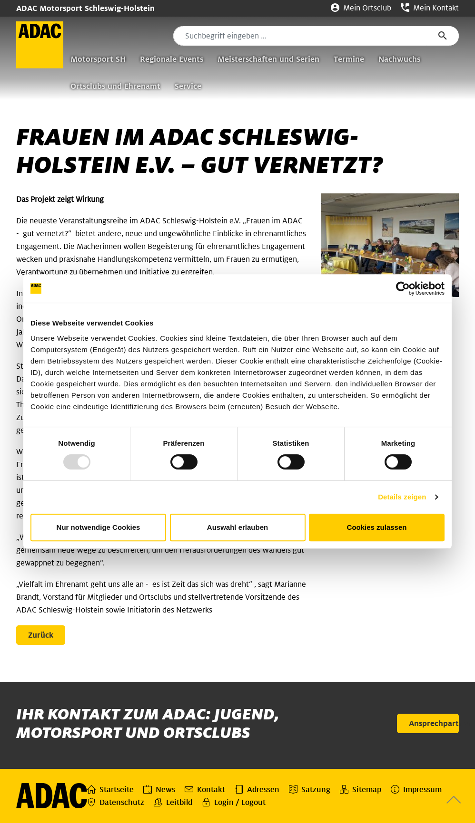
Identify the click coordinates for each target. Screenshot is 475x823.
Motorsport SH (98, 59)
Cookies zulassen (377, 527)
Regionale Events (171, 59)
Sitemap (360, 789)
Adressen (257, 789)
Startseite (110, 789)
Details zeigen (402, 497)
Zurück (40, 635)
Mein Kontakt (430, 8)
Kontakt (205, 789)
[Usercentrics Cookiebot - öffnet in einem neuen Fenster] (403, 288)
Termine (349, 59)
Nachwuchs (399, 59)
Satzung (309, 789)
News (159, 789)
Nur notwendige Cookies (98, 527)
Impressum (416, 789)
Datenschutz (115, 802)
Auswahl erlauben (237, 527)
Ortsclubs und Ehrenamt (115, 86)
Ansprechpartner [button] (434, 723)
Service (188, 86)
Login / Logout (234, 802)
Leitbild (173, 802)
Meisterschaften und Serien (268, 59)
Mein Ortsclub (361, 8)
